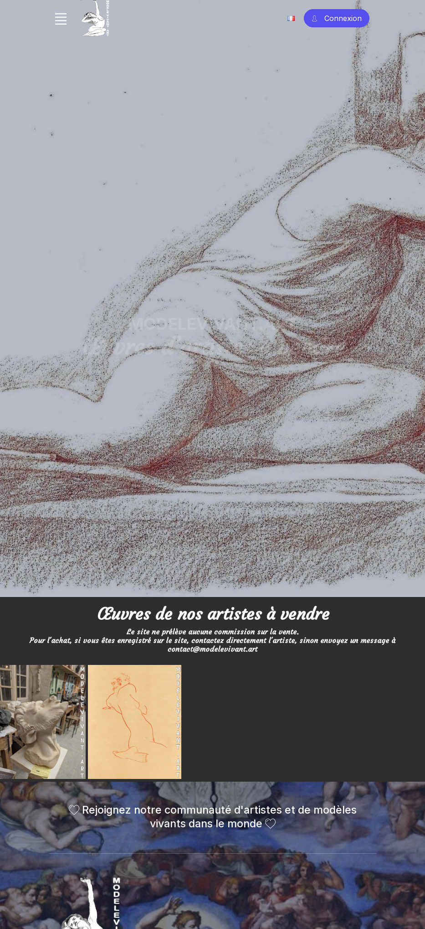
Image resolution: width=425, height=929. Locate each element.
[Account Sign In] (336, 18)
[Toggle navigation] (61, 18)
